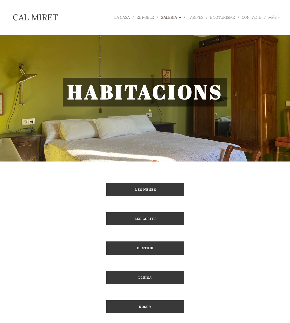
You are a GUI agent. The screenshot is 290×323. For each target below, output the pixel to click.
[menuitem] (115, 17)
